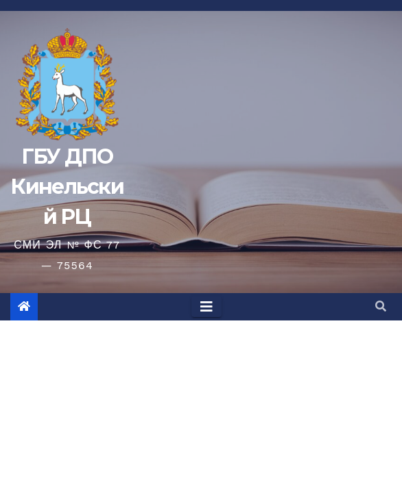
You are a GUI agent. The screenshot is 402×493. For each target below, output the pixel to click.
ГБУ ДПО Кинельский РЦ (66, 186)
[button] (380, 306)
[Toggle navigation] (206, 306)
